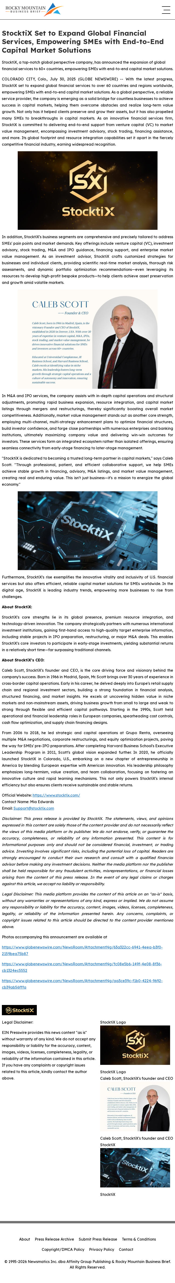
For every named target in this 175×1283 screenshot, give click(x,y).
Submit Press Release (98, 1239)
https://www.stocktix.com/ (56, 795)
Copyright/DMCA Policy (63, 1249)
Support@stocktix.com (34, 808)
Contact (126, 1249)
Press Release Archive (54, 1239)
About (24, 1239)
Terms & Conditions (139, 1239)
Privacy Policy (101, 1249)
